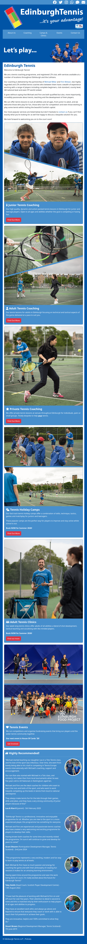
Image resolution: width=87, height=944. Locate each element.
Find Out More (13, 220)
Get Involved (12, 744)
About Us (12, 33)
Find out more (13, 638)
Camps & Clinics (43, 34)
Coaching (27, 33)
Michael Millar (50, 82)
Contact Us (75, 33)
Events (59, 33)
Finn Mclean (66, 82)
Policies (28, 939)
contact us (63, 112)
